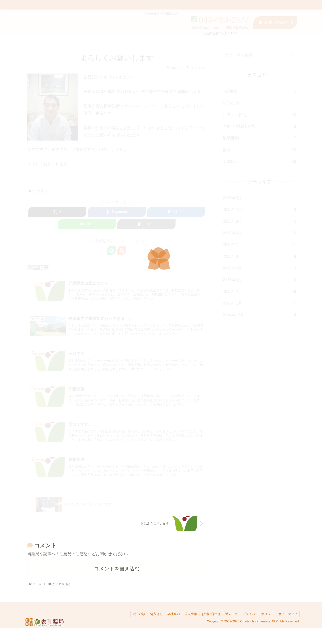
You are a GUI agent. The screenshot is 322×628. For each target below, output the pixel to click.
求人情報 (190, 614)
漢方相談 (139, 614)
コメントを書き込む (117, 568)
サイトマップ (287, 614)
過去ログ (231, 614)
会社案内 (173, 614)
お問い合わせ (211, 614)
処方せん (156, 614)
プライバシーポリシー (258, 614)
